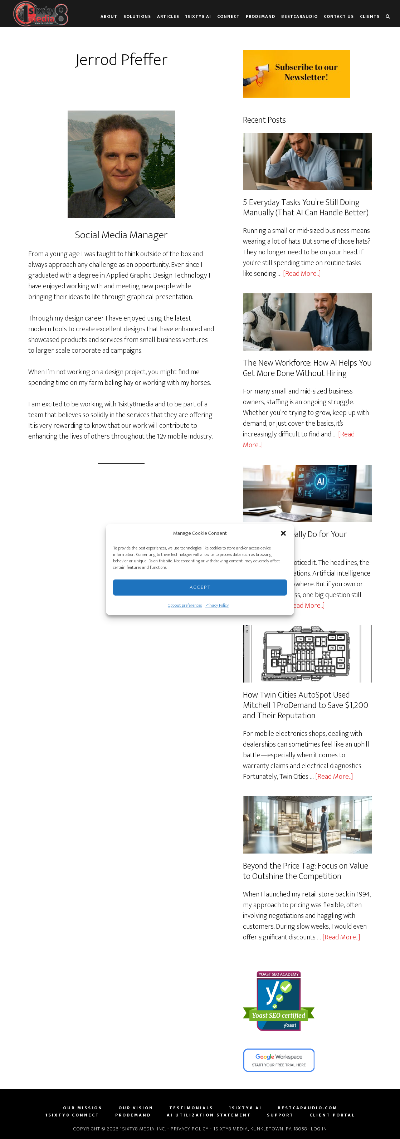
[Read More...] (302, 273)
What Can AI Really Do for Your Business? (295, 539)
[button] (283, 533)
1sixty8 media (41, 13)
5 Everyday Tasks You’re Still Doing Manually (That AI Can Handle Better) (306, 207)
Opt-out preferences (185, 604)
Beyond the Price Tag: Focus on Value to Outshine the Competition (305, 870)
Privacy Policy (217, 604)
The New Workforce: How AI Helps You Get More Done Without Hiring (307, 368)
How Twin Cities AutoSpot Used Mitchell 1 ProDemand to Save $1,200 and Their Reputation (305, 705)
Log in (319, 1128)
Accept (200, 587)
